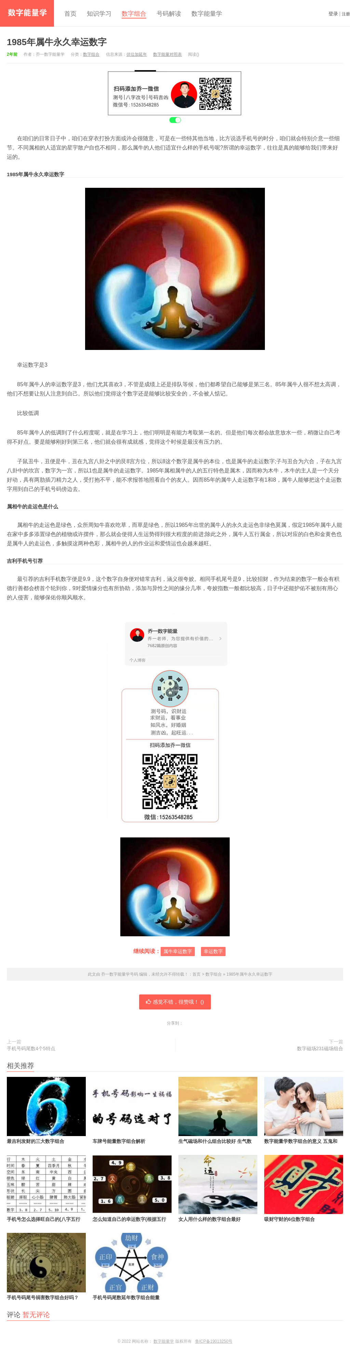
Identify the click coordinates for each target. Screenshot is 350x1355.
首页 (70, 13)
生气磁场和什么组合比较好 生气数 (217, 1110)
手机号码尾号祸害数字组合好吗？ (46, 1266)
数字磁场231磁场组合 (320, 1048)
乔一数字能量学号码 (27, 13)
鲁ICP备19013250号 (213, 1341)
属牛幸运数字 (177, 951)
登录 (333, 13)
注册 (346, 14)
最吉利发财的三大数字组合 (46, 1110)
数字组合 (134, 13)
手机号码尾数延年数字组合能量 (132, 1266)
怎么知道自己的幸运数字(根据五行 (132, 1188)
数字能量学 (206, 13)
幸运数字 (213, 951)
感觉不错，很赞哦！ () (175, 1002)
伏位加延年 (136, 54)
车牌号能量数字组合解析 (132, 1110)
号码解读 (169, 13)
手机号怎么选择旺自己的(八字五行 (46, 1188)
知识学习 (99, 13)
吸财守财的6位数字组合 (303, 1188)
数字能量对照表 (167, 54)
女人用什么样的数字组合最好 (217, 1188)
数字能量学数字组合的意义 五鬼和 (303, 1110)
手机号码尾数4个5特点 (31, 1048)
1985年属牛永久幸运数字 (57, 42)
